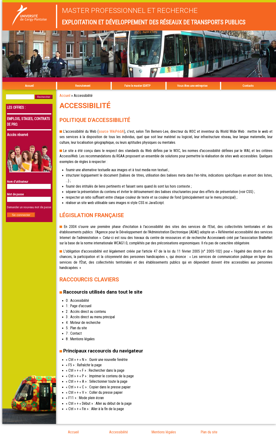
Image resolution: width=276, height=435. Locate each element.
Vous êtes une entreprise (192, 85)
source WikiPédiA (111, 131)
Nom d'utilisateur (18, 181)
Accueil (29, 85)
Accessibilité (118, 432)
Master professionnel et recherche (130, 10)
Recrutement (82, 85)
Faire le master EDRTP (137, 85)
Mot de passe (16, 194)
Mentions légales (164, 432)
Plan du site (209, 432)
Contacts (248, 85)
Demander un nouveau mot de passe (29, 207)
